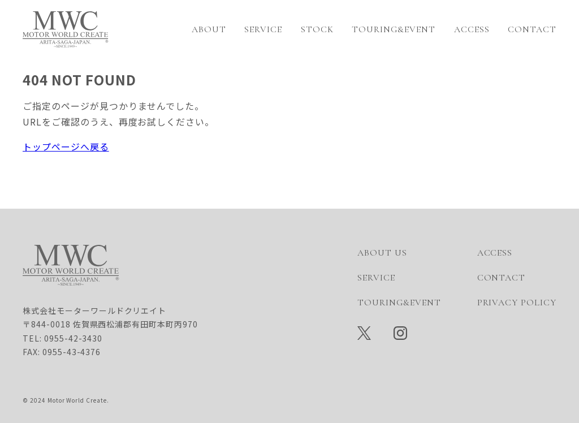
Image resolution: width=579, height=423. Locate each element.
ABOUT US (382, 252)
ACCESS (472, 29)
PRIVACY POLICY (516, 302)
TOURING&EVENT (393, 29)
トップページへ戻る (66, 146)
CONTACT (532, 29)
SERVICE (263, 29)
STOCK (317, 29)
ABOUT (209, 29)
